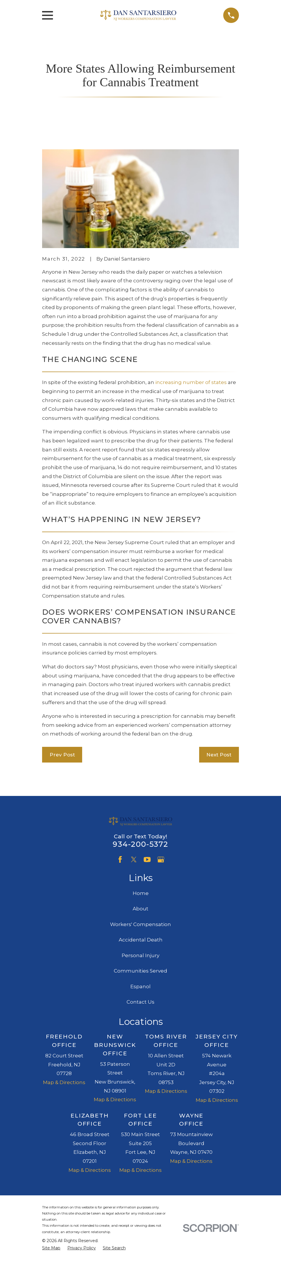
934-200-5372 (140, 844)
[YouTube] (147, 859)
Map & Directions (64, 1082)
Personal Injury (140, 955)
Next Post (218, 755)
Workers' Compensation (140, 924)
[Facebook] (120, 859)
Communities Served (140, 971)
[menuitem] (51, 1248)
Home (141, 893)
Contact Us (140, 1002)
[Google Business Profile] (160, 859)
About (140, 909)
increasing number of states (191, 382)
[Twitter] (133, 859)
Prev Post (62, 755)
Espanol (140, 986)
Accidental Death (141, 940)
